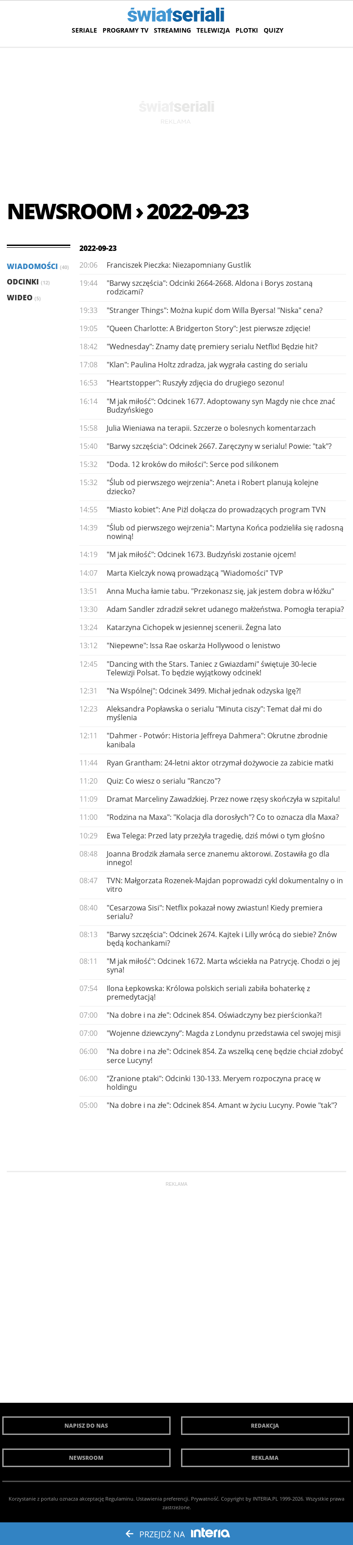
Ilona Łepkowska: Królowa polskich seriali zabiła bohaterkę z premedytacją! (208, 992)
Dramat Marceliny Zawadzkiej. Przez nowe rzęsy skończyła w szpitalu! (223, 799)
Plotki (246, 30)
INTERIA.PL (265, 1498)
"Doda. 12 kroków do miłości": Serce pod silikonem (193, 464)
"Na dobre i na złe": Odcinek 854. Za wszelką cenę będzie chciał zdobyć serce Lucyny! (225, 1055)
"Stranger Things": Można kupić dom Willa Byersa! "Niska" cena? (215, 310)
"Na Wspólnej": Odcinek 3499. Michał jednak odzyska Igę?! (204, 691)
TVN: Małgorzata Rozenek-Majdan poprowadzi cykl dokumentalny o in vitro (225, 885)
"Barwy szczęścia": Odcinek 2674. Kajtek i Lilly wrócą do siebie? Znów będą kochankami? (222, 938)
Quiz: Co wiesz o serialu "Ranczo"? (164, 781)
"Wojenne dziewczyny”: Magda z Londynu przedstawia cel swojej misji (224, 1033)
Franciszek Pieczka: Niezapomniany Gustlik (179, 265)
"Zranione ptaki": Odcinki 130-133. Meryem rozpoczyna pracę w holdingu (213, 1082)
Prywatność (204, 1498)
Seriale (84, 30)
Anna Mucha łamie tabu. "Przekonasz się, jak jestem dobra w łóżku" (220, 591)
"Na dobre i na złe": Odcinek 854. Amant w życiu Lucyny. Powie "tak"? (222, 1105)
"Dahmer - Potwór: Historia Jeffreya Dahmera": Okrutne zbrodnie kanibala (217, 740)
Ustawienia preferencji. (163, 1498)
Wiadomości (38, 266)
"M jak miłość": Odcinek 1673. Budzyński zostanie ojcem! (201, 554)
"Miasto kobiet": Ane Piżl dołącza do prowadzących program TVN (216, 510)
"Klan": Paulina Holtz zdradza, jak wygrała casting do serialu (207, 365)
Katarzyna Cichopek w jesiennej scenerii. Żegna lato (194, 627)
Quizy (274, 30)
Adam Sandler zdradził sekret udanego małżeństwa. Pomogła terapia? (225, 609)
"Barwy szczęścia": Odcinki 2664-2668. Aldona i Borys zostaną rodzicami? (210, 287)
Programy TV (125, 30)
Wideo (24, 298)
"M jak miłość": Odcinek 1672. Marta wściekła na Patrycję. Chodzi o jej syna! (223, 965)
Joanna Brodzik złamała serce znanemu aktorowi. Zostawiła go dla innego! (218, 858)
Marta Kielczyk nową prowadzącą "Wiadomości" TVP (195, 573)
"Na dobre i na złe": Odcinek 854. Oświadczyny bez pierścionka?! (214, 1015)
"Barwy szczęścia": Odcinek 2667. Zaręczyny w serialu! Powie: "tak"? (219, 446)
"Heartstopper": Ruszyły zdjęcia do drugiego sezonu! (195, 383)
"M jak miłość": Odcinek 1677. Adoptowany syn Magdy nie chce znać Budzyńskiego (221, 405)
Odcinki (28, 282)
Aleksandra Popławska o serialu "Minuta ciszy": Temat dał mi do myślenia (214, 713)
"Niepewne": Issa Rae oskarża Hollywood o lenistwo (193, 645)
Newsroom (86, 1458)
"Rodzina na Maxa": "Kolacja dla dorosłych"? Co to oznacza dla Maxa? (223, 817)
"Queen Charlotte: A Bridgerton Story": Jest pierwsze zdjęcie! (208, 328)
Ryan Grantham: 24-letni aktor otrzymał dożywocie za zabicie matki (220, 763)
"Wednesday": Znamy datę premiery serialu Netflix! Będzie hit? (212, 346)
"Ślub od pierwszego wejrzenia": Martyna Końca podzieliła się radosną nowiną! (225, 532)
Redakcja (265, 1425)
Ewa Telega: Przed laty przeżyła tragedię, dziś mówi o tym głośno (216, 836)
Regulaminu (119, 1498)
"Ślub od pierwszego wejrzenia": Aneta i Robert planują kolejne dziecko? (213, 486)
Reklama (265, 1458)
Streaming (172, 30)
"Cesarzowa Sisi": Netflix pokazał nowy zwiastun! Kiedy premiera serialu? (215, 912)
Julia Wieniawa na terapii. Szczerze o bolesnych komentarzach (211, 428)
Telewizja (213, 30)
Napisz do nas (86, 1425)
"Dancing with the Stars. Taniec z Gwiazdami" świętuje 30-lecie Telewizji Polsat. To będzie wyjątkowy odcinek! (212, 668)
